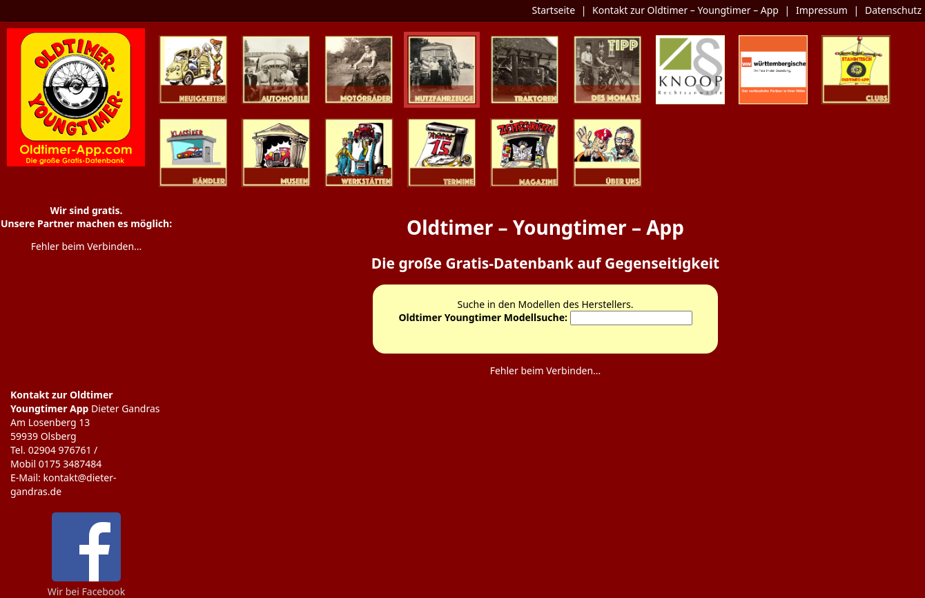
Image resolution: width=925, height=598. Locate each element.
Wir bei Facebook (87, 586)
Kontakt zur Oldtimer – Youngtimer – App (685, 10)
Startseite (553, 10)
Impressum (822, 10)
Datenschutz (893, 10)
